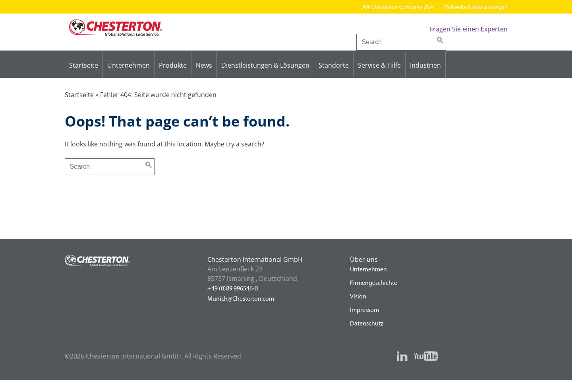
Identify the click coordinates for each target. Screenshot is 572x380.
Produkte (173, 65)
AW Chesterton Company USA (397, 7)
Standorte (334, 65)
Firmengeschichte (373, 283)
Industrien (425, 65)
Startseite (83, 65)
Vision (358, 297)
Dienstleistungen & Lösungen (265, 65)
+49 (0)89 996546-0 (232, 289)
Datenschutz (366, 324)
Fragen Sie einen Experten (469, 29)
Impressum (364, 310)
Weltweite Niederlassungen (475, 7)
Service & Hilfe (379, 65)
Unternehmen (128, 65)
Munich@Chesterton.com (240, 299)
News (204, 65)
